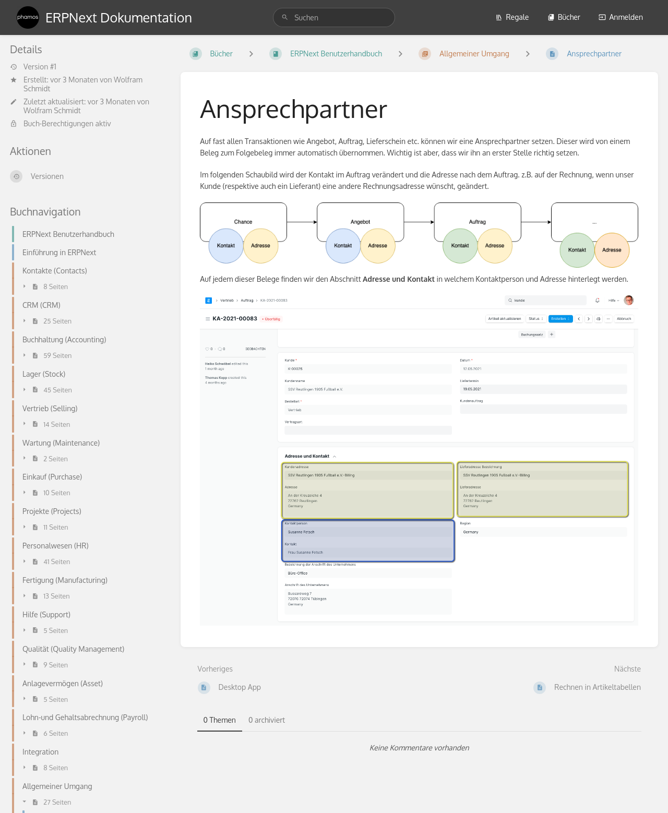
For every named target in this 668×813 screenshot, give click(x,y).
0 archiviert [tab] (266, 719)
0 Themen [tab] (220, 719)
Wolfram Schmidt (52, 110)
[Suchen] (285, 17)
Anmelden (621, 17)
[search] (334, 17)
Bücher (563, 17)
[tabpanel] (419, 748)
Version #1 (33, 67)
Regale (512, 17)
